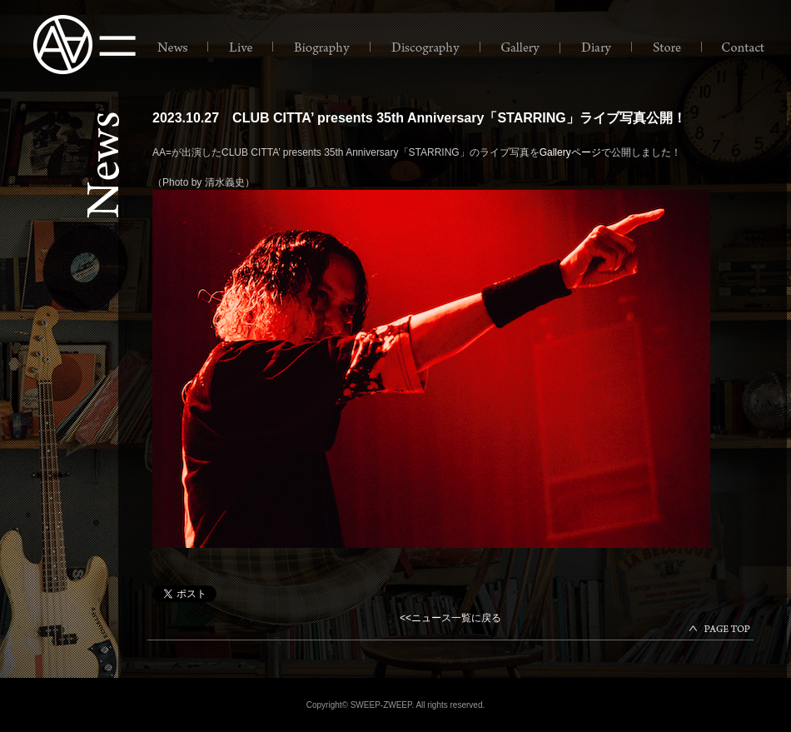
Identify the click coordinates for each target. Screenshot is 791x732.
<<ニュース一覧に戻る (450, 618)
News (174, 47)
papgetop (721, 630)
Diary (597, 47)
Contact (742, 47)
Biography (322, 47)
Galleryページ (570, 152)
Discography (426, 47)
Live (241, 47)
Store (668, 47)
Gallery (521, 47)
